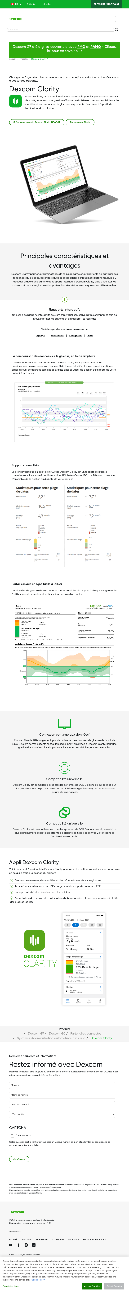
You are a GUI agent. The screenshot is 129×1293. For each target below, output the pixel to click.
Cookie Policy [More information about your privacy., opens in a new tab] (38, 1281)
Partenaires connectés (85, 1033)
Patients (31, 4)
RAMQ (95, 47)
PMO (81, 47)
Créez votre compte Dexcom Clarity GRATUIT (36, 122)
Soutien (47, 4)
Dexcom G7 (36, 1033)
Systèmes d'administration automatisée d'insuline (51, 1038)
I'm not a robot (23, 1135)
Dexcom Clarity (101, 1038)
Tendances (57, 335)
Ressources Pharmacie (94, 1239)
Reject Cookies (114, 1288)
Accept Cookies (92, 1288)
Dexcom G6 (57, 1033)
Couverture (58, 1239)
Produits (24, 59)
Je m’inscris (19, 1159)
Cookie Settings (10, 1288)
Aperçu (40, 335)
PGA (90, 335)
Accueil (12, 59)
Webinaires (73, 1239)
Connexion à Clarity (80, 122)
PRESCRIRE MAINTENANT (106, 4)
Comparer (75, 335)
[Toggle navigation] (118, 19)
